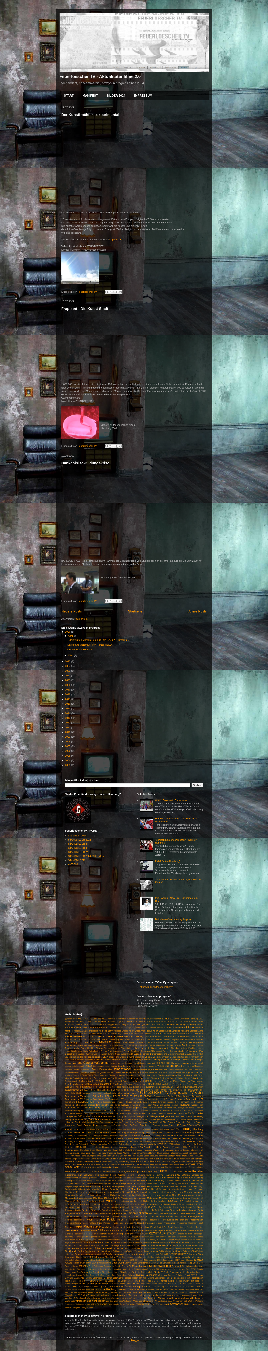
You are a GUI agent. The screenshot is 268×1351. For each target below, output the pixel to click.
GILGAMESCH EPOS (185, 1119)
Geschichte (146, 1119)
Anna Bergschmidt (162, 1030)
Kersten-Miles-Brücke (187, 1161)
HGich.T (167, 1144)
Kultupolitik (76, 1171)
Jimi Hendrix (133, 1156)
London (97, 1184)
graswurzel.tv (106, 1125)
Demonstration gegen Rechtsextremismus (153, 1069)
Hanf (200, 1135)
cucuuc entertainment (74, 1066)
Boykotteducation (115, 1051)
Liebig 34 (91, 1181)
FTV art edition (123, 1111)
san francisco (102, 1246)
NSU (196, 1204)
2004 (68, 760)
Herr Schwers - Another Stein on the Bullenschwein (109, 1144)
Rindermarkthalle (114, 1240)
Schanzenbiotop (177, 1245)
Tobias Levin (119, 1284)
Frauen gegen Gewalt (136, 1107)
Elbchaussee (197, 1081)
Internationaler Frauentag (77, 1153)
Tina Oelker (103, 1284)
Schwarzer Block (195, 1254)
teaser (73, 1281)
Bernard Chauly (196, 1045)
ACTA (132, 1025)
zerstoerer (176, 1304)
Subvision (190, 1272)
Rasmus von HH (81, 1234)
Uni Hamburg (109, 1289)
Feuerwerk (191, 1099)
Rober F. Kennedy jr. (149, 1240)
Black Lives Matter (160, 1048)
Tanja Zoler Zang (115, 1278)
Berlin (185, 1045)
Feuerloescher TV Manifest (190, 1096)
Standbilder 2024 (77, 835)
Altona (190, 1027)
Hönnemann (177, 1147)
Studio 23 (158, 1272)
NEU (182, 1201)
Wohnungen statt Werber (183, 1301)
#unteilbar (122, 1019)
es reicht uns (109, 1087)
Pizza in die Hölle (155, 1216)
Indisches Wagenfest (152, 1150)
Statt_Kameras (106, 1269)
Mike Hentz (98, 1198)
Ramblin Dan (170, 1230)
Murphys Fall (197, 1198)
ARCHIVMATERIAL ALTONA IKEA (188, 1034)
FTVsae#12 (154, 1111)
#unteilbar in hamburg (136, 1019)
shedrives (179, 1257)
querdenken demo (88, 1230)
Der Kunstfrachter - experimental (90, 115)
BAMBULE (105, 1042)
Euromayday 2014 (167, 1087)
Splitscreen (98, 1266)
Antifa (100, 1033)
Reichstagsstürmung (83, 1237)
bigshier (91, 1048)
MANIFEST (90, 95)
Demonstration (122, 1069)
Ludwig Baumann (144, 1184)
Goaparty (125, 1122)
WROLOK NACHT (99, 1304)
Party (200, 1210)
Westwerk (163, 1298)
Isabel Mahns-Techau (126, 1153)
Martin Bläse (156, 1189)
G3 (120, 1117)
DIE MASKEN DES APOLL (157, 1073)
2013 (68, 718)
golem (73, 1125)
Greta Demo (123, 1125)
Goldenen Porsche (195, 1122)
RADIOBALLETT (117, 1230)
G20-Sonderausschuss (106, 1116)
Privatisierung (117, 1223)
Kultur (85, 1171)
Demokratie (105, 1069)
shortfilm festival (82, 1260)
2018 (68, 694)
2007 (68, 746)
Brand (126, 1051)
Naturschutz (161, 1201)
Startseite (135, 611)
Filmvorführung (140, 1102)
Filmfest (98, 1102)
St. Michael (134, 1266)
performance (119, 1213)
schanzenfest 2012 (194, 1246)
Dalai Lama (136, 1066)
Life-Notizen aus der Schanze (109, 1181)
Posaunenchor (155, 1220)
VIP (80, 1295)
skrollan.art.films (104, 1263)
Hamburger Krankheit (123, 1136)
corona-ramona (117, 1063)
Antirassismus (110, 1033)
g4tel (124, 1116)
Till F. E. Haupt (89, 1283)
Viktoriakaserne (191, 1292)
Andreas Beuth (106, 1030)
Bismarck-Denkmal (112, 1048)
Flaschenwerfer (196, 1102)
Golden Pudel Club (158, 1122)
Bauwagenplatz (100, 1045)
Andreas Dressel (121, 1031)
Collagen (199, 1060)
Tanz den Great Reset (186, 1278)
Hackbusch (78, 1129)
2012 (68, 722)
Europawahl (191, 1087)
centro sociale (95, 1057)
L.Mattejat (186, 1175)
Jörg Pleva (194, 1156)
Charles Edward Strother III (132, 1057)
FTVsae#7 (173, 1113)
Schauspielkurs (136, 1248)
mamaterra (165, 1186)
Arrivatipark (162, 1037)
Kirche (79, 1165)
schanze (163, 1245)
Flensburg (90, 1105)
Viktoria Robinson (176, 1292)
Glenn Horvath (114, 1122)
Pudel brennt (180, 1227)
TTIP (182, 1283)
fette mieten (123, 1093)
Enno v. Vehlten (179, 1084)
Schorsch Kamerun (84, 1254)
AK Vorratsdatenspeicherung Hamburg (176, 1024)
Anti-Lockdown (90, 1034)
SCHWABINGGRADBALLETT (173, 1254)
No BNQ (106, 1204)
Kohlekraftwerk (147, 1164)
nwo (201, 1204)
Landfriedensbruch (73, 1178)
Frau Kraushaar (116, 1108)
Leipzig (178, 1177)
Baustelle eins (85, 1045)
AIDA (154, 1025)
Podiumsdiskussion (74, 1219)
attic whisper (156, 1040)
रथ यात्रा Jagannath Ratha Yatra (171, 800)
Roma (89, 1242)
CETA (105, 1057)
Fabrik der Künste (142, 1090)
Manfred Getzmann (179, 1186)
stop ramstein (166, 1269)
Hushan (99, 1150)
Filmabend (70, 1102)
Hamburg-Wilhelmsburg (113, 1132)
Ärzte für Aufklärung (110, 1040)
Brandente (135, 1051)
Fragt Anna (152, 1105)
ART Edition (179, 1036)
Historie (69, 1147)
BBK (126, 1045)
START (69, 95)
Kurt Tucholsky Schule (105, 1175)
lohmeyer (90, 1184)
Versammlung (102, 1292)
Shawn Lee (169, 1257)
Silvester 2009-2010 (112, 1260)
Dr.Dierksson (197, 1078)
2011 (68, 727)
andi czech (93, 1031)
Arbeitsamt (138, 1034)
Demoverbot (189, 1069)
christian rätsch (183, 1057)
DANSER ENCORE (164, 1066)
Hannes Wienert (72, 1138)
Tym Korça (84, 1287)
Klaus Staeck (101, 1165)
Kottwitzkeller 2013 (122, 1167)
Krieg (177, 1167)
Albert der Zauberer (98, 1027)
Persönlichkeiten (137, 1213)
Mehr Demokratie (139, 1192)
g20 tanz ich (89, 1117)
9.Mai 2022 (86, 1025)
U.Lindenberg (96, 1287)
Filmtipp (128, 1102)
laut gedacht (128, 1178)
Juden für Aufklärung (100, 1159)
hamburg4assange (136, 1132)
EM (151, 1084)
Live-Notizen (197, 1180)
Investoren (112, 1153)
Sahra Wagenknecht (86, 1246)
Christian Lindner (169, 1057)
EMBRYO (157, 1084)
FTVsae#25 (122, 1114)
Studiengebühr (147, 1272)
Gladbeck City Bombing (97, 1122)
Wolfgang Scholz (82, 1304)
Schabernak (153, 1246)
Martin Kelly (168, 1189)
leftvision (170, 1178)
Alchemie (112, 1028)
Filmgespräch (109, 1102)
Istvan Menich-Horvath (146, 1153)
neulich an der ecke (194, 1201)
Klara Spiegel (89, 1165)
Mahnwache (85, 1186)
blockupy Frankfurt (188, 1048)
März (71, 655)
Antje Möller (123, 1034)
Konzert (85, 1167)
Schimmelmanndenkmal (146, 1251)
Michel (132, 1195)
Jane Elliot (101, 1156)
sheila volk (189, 1257)
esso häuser (122, 1087)
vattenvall (199, 1289)
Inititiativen (168, 1150)
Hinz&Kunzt (198, 1144)
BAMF (166, 1042)
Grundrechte (146, 1125)
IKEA (115, 1149)
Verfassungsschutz (79, 1292)
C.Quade (188, 1054)
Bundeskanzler (100, 1054)
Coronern (129, 1063)
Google (80, 1125)
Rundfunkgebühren (141, 1243)
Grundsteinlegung (160, 1125)
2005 (68, 755)
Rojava (68, 1243)
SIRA (178, 1260)
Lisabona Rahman (173, 1181)
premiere (184, 1220)
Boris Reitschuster (91, 1051)
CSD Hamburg (173, 1063)
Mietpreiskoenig (85, 1198)
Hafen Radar (96, 1129)
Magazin (68, 1186)
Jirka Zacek (144, 1156)
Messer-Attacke (72, 1195)
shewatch (69, 1260)
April (71, 635)
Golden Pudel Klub (177, 1122)
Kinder (68, 1165)
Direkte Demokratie (127, 1075)
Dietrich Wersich (101, 1075)
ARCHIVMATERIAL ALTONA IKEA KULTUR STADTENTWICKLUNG (102, 1036)
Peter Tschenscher (83, 1216)
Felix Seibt (76, 1093)
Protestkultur (105, 1227)
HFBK (160, 1144)
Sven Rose (116, 1275)
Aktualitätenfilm (73, 1027)
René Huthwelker (146, 1237)
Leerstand (160, 1177)
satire (143, 1245)
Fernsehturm (97, 1093)
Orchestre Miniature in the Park (145, 1210)
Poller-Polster (132, 1220)
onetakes (118, 1210)
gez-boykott (162, 1119)
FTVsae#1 (143, 1111)
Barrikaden (183, 1042)
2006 (68, 751)
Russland (154, 1242)
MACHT (199, 1184)
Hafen (86, 1129)
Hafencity (107, 1129)
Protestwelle (132, 1227)
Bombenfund (76, 1051)
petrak (96, 1216)
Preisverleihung (170, 1219)
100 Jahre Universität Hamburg (184, 1019)
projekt (159, 1223)
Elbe (67, 1084)
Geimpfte (69, 1119)
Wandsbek (92, 1298)
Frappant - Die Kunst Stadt (84, 309)
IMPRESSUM (143, 95)
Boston (104, 1051)
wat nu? (128, 1298)
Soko (159, 1262)
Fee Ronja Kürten (190, 1090)
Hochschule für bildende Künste (102, 1147)
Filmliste (120, 1102)
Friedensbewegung (74, 1110)
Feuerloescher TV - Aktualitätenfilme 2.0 (100, 76)
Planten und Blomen (176, 1216)
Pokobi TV (92, 1219)
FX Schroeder (195, 1113)
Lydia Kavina (180, 1184)
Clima (191, 1060)
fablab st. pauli (127, 1090)
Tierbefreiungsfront (73, 1284)
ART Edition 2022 (92, 1040)
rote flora (98, 1242)
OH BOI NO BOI (139, 1207)
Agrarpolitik (146, 1025)
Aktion (200, 1024)
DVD (101, 1081)
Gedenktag (198, 1117)
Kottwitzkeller (105, 1167)
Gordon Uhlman (91, 1125)
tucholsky (189, 1284)
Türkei (197, 1284)
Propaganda (170, 1223)
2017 (68, 699)
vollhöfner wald (131, 1295)
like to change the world (135, 1181)
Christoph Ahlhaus (142, 1059)
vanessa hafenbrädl (176, 1289)
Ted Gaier (82, 1281)
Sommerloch (168, 1263)
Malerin (156, 1186)
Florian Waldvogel (122, 1105)
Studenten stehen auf (111, 1272)
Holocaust (122, 1147)
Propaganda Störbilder (187, 1223)
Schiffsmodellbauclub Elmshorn (189, 1248)
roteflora (108, 1242)
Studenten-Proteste (130, 1272)
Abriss (99, 1025)
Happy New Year (162, 1138)
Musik (110, 1200)
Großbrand (134, 1125)
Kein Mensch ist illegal (167, 1162)
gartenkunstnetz (172, 1116)
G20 (80, 1116)
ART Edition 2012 (194, 1036)
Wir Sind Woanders (114, 1301)
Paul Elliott (83, 1213)
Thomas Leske (166, 1281)
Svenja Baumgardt (146, 1275)
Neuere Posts (71, 611)
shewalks (199, 1257)
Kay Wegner (120, 1162)
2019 (68, 689)
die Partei (173, 1073)
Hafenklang (137, 1129)
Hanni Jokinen (87, 1138)
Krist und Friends (187, 1167)
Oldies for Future (170, 1207)
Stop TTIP (191, 1269)
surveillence (70, 1275)
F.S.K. (92, 1090)
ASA (122, 1040)
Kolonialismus (180, 1164)
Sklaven (189, 1260)
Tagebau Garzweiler (93, 1278)
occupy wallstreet (111, 1207)
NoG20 (141, 1204)
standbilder (70, 1269)
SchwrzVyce (115, 1257)
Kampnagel (78, 1162)
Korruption (94, 1167)
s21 (201, 1242)
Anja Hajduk (146, 1030)
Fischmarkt (184, 1102)
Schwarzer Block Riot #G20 (79, 1257)
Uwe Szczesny (161, 1289)
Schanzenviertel (103, 1248)
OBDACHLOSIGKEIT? (79, 649)
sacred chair (70, 1246)
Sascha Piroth (133, 1246)
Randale (182, 1230)
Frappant (184, 1104)
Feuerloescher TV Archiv (186, 1092)
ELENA (113, 1084)
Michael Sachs (102, 1195)
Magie (75, 1186)
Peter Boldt (158, 1213)
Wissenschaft (139, 1301)
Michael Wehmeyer (118, 1195)
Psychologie (144, 1227)
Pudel (153, 1227)
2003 (68, 765)
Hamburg (184, 1128)
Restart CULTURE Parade (191, 1237)
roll (84, 1243)
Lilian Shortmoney (155, 1180)
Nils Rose (84, 1204)
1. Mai (165, 1018)
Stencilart (117, 1269)
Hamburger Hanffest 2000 (102, 1136)
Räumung (128, 1233)
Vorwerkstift (187, 1295)
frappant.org (115, 239)
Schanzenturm (87, 1248)
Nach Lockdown (122, 1201)
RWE (187, 1243)
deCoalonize (197, 1066)
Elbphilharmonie (78, 1084)
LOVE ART (132, 1184)
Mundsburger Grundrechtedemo (174, 1198)
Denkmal (199, 1069)
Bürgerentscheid (176, 1054)
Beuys (83, 1048)
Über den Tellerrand (113, 1286)
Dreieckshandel (72, 1081)
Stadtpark (176, 1266)
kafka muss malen (177, 1159)
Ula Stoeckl (171, 1286)
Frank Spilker (164, 1105)
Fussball (183, 1113)
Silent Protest (96, 1260)
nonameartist (153, 1204)
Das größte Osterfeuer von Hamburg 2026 (90, 644)
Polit (102, 1219)
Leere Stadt (148, 1177)
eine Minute (174, 1081)
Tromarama (146, 1284)
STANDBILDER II (77, 843)
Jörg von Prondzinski (81, 1159)
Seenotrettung (157, 1257)
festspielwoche (110, 1093)
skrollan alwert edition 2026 (84, 1263)
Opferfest (127, 1210)
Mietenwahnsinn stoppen (190, 1195)
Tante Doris (171, 1278)
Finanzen (162, 1102)
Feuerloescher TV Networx (78, 1099)
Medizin (118, 1192)
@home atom (71, 1019)
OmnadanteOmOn (73, 1210)
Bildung (99, 1048)
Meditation (109, 1192)
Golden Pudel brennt (139, 1122)
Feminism (86, 1093)
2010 (68, 732)
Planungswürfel (195, 1216)
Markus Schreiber (110, 1189)
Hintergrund (187, 1144)
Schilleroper (91, 1251)
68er (78, 1025)
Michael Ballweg (87, 1195)
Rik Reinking (90, 1240)
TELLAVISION (95, 1281)
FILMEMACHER (85, 1101)
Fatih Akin (177, 1090)
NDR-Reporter (173, 1201)
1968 (88, 1022)
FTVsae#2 (90, 1114)
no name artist (130, 1204)
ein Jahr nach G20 (140, 1081)
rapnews (190, 1230)
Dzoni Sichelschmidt (113, 1081)
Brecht (165, 1051)
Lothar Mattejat (119, 1183)
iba (105, 1150)
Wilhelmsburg (196, 1298)
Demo (95, 1069)
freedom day (170, 1107)
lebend (138, 1178)
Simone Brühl (168, 1260)
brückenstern (191, 1051)
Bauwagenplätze (116, 1045)
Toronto (129, 1284)
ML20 (117, 1198)
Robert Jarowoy (166, 1239)
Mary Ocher (70, 1192)
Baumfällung (71, 1045)
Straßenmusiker (84, 1272)
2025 (68, 661)
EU (130, 1087)
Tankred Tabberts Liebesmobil (152, 1278)
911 (93, 1025)
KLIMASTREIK (125, 1164)
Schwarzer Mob (101, 1257)
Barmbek (174, 1042)
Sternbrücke (127, 1269)
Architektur (148, 1034)
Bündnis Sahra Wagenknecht (120, 1054)
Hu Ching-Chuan (87, 1150)
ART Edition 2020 (74, 1039)
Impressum (137, 1150)
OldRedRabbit (185, 1207)
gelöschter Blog (81, 1119)
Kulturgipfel (124, 1171)
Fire (177, 1102)
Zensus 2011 (162, 1304)
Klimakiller (112, 1165)
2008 (68, 741)
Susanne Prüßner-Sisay (100, 1275)
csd (153, 1063)
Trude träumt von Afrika (162, 1284)
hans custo (112, 1138)
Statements (93, 1269)
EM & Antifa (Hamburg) (167, 861)
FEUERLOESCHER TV (153, 1092)
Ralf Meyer (158, 1230)
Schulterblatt (154, 1254)
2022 (68, 675)
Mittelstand (109, 1198)
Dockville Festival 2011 (83, 1078)
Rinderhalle (102, 1240)
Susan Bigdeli (82, 1275)
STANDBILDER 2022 (79, 839)
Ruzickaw (180, 1243)
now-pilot (189, 1204)
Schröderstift (99, 1254)
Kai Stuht (190, 1159)
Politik (111, 1219)
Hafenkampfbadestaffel (122, 1129)
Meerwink (126, 1192)
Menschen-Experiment (173, 1192)
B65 (86, 1042)
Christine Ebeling (102, 1059)
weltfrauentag (150, 1298)
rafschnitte (138, 1230)
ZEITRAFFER (142, 1304)
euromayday (152, 1087)
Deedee (68, 1069)
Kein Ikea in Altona (146, 1161)
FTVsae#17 (70, 1114)
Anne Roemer (77, 1034)
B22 (81, 1042)
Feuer (133, 1093)
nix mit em (95, 1204)
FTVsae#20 (101, 1114)
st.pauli (144, 1266)
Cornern (68, 1063)
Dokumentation (101, 1078)
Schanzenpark (72, 1248)
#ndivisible (112, 1019)
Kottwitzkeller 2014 (140, 1167)
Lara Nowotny (115, 1177)
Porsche (143, 1220)
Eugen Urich (139, 1087)
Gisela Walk (80, 1122)
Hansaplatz (148, 1138)
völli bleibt (142, 1295)
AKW (84, 1027)
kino (73, 1164)
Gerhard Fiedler (134, 1119)
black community (142, 1048)
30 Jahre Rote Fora (188, 1022)
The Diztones (109, 1281)
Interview (102, 1153)
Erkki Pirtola (75, 1087)
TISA (111, 1284)
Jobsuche (154, 1156)
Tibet (192, 1281)
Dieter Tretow (87, 1075)
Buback (68, 1054)
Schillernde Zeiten (74, 1251)
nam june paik (136, 1201)
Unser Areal (133, 1289)
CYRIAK (88, 1066)
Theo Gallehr (152, 1281)
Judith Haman (117, 1158)
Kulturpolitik (137, 1171)
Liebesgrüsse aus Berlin (76, 1181)
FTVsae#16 (198, 1111)
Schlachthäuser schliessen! (170, 1251)
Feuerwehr (180, 1099)
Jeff (125, 1155)
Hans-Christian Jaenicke (130, 1138)
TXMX (74, 1286)
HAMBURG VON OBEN (86, 1132)
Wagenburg (198, 1295)
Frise (87, 1111)
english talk (167, 1084)
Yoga (110, 1304)
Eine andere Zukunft (159, 1081)
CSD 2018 (160, 1063)
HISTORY (78, 1147)
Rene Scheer (160, 1237)
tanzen (199, 1278)
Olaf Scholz (154, 1207)
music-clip (100, 1201)
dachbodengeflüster (101, 1066)
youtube (116, 1304)
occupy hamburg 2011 (92, 1207)
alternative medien (155, 1028)
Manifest (193, 1186)
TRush (176, 1284)
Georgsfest (122, 1119)
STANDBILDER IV (78, 852)
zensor (153, 1304)
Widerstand (174, 1298)
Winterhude (70, 1301)
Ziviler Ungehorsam (193, 1304)
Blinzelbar (175, 1048)
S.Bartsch (194, 1243)
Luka (155, 1184)
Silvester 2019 (141, 1260)
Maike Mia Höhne (132, 1186)
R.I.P (100, 1230)
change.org (114, 1057)
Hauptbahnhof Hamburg (100, 1141)
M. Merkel (191, 1184)
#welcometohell (154, 1019)
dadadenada (124, 1066)
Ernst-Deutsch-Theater (92, 1087)
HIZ (85, 1147)
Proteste (90, 1226)
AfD (138, 1025)
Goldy (67, 1125)
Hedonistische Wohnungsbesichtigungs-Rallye (150, 1141)
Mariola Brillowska (78, 1189)
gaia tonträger (137, 1117)
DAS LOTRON (183, 1065)
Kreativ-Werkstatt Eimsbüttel (162, 1167)
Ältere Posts (197, 611)
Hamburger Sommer (161, 1136)
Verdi (67, 1292)
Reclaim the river (184, 1234)
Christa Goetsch (153, 1057)
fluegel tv (136, 1105)
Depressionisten (72, 1073)
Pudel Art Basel (165, 1227)
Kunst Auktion (175, 1172)
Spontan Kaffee (111, 1266)
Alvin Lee (84, 1031)
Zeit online (130, 1304)
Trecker (136, 1283)
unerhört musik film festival (89, 1289)
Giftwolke (171, 1119)
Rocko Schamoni (195, 1240)
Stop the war (179, 1269)
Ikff (120, 1150)
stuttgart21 (181, 1272)
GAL (147, 1116)
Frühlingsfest (95, 1111)
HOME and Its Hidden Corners (154, 1147)
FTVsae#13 (165, 1111)
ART (170, 1036)
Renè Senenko (173, 1237)
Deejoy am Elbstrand (82, 1069)
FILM (200, 1099)
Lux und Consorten (166, 1184)
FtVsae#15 (187, 1111)
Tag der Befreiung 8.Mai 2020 (181, 1275)
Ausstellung (71, 1042)
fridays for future (186, 1108)
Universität (122, 1289)
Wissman (150, 1301)
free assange (155, 1107)
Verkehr (91, 1292)
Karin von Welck (91, 1161)
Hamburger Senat (142, 1135)
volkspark (119, 1295)
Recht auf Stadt (141, 1234)
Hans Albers (101, 1138)
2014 (68, 713)
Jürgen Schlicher (160, 1159)
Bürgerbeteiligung (158, 1054)
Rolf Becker (77, 1243)
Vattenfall (190, 1289)
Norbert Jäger (177, 1204)
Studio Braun (169, 1272)
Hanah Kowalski (179, 1135)
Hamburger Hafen (194, 1132)
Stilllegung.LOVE (141, 1269)
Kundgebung (150, 1171)
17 (85, 1022)
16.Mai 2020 (77, 1022)
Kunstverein (71, 1175)
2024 (68, 666)
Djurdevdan (163, 1075)
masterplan (97, 1192)
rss (114, 1242)
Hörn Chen (188, 1147)
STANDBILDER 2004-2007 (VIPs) (86, 856)
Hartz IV (83, 1141)
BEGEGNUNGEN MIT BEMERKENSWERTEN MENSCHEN (155, 1045)
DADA (114, 1066)
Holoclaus (133, 1147)
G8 (129, 1117)
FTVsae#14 (176, 1111)
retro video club (72, 1239)
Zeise (122, 1304)
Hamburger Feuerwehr (174, 1133)
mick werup (159, 1195)
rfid (82, 1239)
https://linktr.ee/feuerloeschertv (156, 987)
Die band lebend (114, 1073)
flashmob (69, 1105)
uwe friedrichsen (147, 1289)
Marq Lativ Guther (140, 1189)
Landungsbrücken (90, 1178)
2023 (68, 670)
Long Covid (106, 1184)
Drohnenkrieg (85, 1081)
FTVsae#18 (81, 1114)
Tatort (67, 1281)
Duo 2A (95, 1081)
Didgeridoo (101, 1073)
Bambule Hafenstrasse (123, 1042)
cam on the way (80, 1057)
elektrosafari (102, 1084)
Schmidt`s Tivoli (190, 1251)
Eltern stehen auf (141, 1084)
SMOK (153, 1263)
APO (131, 1034)
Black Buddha (127, 1048)
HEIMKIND (191, 1141)
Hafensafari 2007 (167, 1129)
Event (200, 1087)
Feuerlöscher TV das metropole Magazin (127, 1099)
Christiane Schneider (84, 1060)
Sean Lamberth (128, 1257)
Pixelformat (139, 1216)
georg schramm (110, 1119)
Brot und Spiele (177, 1051)
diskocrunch (152, 1075)
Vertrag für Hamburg (121, 1292)
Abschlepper (108, 1025)
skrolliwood (118, 1262)
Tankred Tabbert (131, 1278)
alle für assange (124, 1028)
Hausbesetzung (120, 1141)
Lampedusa (197, 1175)
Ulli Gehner (197, 1286)
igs (109, 1150)
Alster (144, 1028)
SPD (201, 1262)
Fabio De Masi (113, 1090)
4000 (73, 1025)
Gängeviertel (157, 1116)
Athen (147, 1040)
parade (193, 1210)
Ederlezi (126, 1081)
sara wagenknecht (117, 1246)
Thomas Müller (182, 1281)
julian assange (132, 1158)
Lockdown (80, 1183)
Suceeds (199, 1272)
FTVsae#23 (112, 1114)
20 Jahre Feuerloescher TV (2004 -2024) (111, 1021)
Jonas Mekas (182, 1155)
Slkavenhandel (131, 1263)
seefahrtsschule (143, 1257)
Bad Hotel (93, 1042)
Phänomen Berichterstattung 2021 (116, 1216)
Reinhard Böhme (99, 1237)
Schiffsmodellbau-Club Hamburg (159, 1248)
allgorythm (136, 1028)
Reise (110, 1237)
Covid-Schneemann (142, 1063)
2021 (68, 680)
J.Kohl (159, 1153)
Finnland (171, 1102)
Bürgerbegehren (141, 1054)
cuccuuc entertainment (192, 1063)
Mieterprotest (71, 1198)
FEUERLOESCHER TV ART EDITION (132, 1096)
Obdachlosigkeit (73, 1207)
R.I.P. (106, 1230)
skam (183, 1260)
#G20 (81, 1018)
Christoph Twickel (180, 1059)
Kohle (136, 1164)
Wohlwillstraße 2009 (163, 1301)
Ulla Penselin (184, 1287)
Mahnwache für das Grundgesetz (108, 1186)
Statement (82, 1269)
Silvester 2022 (155, 1260)
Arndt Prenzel (151, 1037)
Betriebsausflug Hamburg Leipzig (173, 919)
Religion (134, 1236)
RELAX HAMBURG (121, 1237)
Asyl (142, 1040)
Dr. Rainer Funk (167, 1078)
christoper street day (122, 1059)
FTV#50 (134, 1111)
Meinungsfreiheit (156, 1192)
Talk (104, 1278)
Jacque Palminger (171, 1153)
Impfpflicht (127, 1150)
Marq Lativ (125, 1189)
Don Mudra (115, 1078)
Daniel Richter (148, 1066)
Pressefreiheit (196, 1219)
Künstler (197, 1171)
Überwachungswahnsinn (138, 1286)
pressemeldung (89, 1223)
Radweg (129, 1230)
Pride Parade (104, 1223)
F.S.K (86, 1090)
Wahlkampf (70, 1298)
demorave (179, 1069)
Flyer (143, 1105)
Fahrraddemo (165, 1090)
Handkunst (192, 1136)
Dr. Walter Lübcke (182, 1078)
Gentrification (96, 1119)
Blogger (135, 1340)
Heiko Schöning (178, 1141)
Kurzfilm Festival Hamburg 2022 (163, 1175)
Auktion (166, 1040)
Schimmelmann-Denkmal (124, 1251)
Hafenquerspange (151, 1129)
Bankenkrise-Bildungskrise (85, 463)
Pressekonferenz (73, 1223)
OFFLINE (124, 1207)
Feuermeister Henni (156, 1099)
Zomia (68, 1307)
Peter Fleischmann (189, 1213)
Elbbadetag (185, 1081)
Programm (150, 1223)
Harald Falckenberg (181, 1138)
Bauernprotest (196, 1042)
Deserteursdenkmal (88, 1073)
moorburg (133, 1198)
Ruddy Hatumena (124, 1243)
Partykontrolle (71, 1213)
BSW (201, 1051)
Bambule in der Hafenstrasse (149, 1042)
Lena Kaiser (189, 1177)
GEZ (154, 1119)
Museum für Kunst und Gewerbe (79, 1201)
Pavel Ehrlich (105, 1213)
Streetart (97, 1272)
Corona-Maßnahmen (96, 1062)
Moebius (124, 1198)
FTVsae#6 (163, 1114)
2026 (68, 631)
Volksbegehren (107, 1295)
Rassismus (94, 1234)
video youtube (159, 1292)
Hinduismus (176, 1144)
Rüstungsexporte (167, 1243)
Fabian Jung (101, 1090)
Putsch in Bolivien (195, 1227)
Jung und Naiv (146, 1159)
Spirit (91, 1266)
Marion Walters (94, 1189)
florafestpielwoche (104, 1105)
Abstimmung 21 (122, 1025)
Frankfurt (174, 1105)
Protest (78, 1227)
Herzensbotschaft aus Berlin (144, 1144)
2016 (68, 703)
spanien (194, 1262)
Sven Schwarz (128, 1275)
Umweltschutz (71, 1289)
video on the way (142, 1292)
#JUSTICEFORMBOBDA (96, 1019)
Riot (124, 1240)
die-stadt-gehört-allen (188, 1072)
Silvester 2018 (128, 1260)
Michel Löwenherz (144, 1195)
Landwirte (102, 1178)
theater (142, 1281)
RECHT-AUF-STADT (162, 1233)
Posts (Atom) (81, 619)
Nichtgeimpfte (71, 1204)
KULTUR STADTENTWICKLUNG (104, 1172)
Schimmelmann (104, 1251)
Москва (89, 1308)
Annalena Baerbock (189, 1031)
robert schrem (181, 1240)
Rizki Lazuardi (133, 1240)
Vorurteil (177, 1295)
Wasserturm (104, 1298)
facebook (155, 1090)
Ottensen (174, 1210)
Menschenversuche (193, 1192)
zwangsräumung (79, 1308)
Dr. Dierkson (153, 1078)
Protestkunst (119, 1227)
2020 (68, 685)
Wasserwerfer (117, 1298)
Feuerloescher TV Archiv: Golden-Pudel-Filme (88, 1096)
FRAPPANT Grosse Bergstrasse (89, 1107)
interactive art (197, 1150)
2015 (68, 708)
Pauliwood (94, 1213)
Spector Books (71, 1266)
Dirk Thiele (141, 1075)
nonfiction (165, 1204)
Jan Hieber (76, 1155)
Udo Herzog (158, 1287)
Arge (142, 1037)
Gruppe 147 (173, 1125)
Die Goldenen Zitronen (133, 1072)
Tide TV (199, 1281)
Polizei (120, 1219)
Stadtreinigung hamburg (192, 1266)
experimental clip (74, 1089)
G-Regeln (69, 1117)
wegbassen (138, 1298)
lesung (200, 1177)
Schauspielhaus (121, 1248)
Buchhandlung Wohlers (83, 1054)
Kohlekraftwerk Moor (164, 1165)
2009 (68, 736)
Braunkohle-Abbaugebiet (151, 1051)
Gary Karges (186, 1117)
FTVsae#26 (133, 1114)
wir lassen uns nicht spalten (90, 1300)
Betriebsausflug (72, 1048)
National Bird (149, 1201)
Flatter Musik (80, 1105)
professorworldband (134, 1223)
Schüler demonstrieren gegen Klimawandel (127, 1254)
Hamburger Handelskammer (77, 1136)
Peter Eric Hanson (172, 1213)
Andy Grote (134, 1030)
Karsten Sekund (107, 1162)
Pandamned (184, 1210)
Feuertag (169, 1099)
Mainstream (146, 1186)
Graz (116, 1125)
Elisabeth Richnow (125, 1084)
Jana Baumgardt (89, 1156)
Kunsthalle (186, 1171)
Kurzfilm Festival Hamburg (131, 1175)
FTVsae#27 (143, 1114)
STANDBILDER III (78, 847)
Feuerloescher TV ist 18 (165, 1096)
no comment (116, 1204)
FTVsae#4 (153, 1114)
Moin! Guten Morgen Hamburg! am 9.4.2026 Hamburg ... (98, 640)
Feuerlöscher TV (100, 1099)
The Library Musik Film (127, 1281)
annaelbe (175, 1030)
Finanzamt (152, 1102)
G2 (75, 1117)
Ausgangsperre (177, 1040)
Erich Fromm (192, 1084)
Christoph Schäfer (161, 1059)
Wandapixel (81, 1298)
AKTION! (73, 864)
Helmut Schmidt (79, 1144)
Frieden (199, 1107)
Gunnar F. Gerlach (188, 1125)
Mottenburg (152, 1198)
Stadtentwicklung (160, 1265)
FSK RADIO (108, 1110)
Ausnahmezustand (194, 1039)
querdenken (71, 1230)
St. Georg (123, 1266)
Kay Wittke (130, 1162)
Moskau (142, 1198)
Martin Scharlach (180, 1189)
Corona (77, 1062)
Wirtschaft (127, 1301)
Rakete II (148, 1230)
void (98, 1295)
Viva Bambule (89, 1295)
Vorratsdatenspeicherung (161, 1295)
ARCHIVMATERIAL (162, 1033)
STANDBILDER (76, 860)
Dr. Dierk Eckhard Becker (134, 1078)
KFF (201, 1161)
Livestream (70, 1184)
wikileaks (185, 1298)
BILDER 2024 (116, 95)
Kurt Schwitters (86, 1175)
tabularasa (162, 1275)
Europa (180, 1087)
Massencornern (83, 1192)
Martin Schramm (196, 1189)
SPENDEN (83, 1266)
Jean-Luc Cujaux (114, 1155)
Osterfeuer (164, 1210)
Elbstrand (90, 1084)
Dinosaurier (114, 1075)
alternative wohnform (174, 1027)
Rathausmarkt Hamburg (111, 1233)
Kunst (162, 1171)
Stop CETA (154, 1269)
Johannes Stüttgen (167, 1156)
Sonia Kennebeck (181, 1263)
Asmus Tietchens (132, 1040)
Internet (93, 1153)
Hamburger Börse (154, 1133)
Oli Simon (198, 1207)
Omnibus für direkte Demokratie (97, 1210)
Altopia (77, 1031)
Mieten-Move (171, 1195)
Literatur (186, 1180)
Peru (151, 1213)
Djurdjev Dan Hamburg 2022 (183, 1075)
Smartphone (144, 1262)
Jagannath (184, 1153)
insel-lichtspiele (182, 1150)
